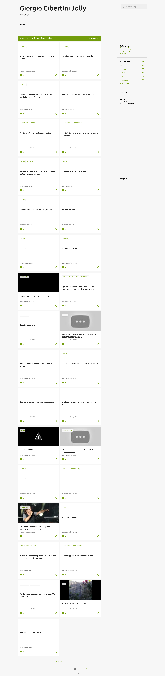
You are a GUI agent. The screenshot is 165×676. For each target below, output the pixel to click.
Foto (46, 30)
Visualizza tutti (93, 38)
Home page (24, 30)
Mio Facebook (125, 52)
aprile (124, 69)
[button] (55, 75)
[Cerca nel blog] (136, 6)
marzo (124, 73)
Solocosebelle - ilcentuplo (129, 48)
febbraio (125, 76)
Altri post (59, 661)
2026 (122, 65)
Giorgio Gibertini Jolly (53, 8)
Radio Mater (124, 54)
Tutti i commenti (129, 103)
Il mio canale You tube (128, 50)
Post (124, 101)
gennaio (125, 80)
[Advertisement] (109, 74)
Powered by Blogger (82, 669)
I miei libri (35, 30)
